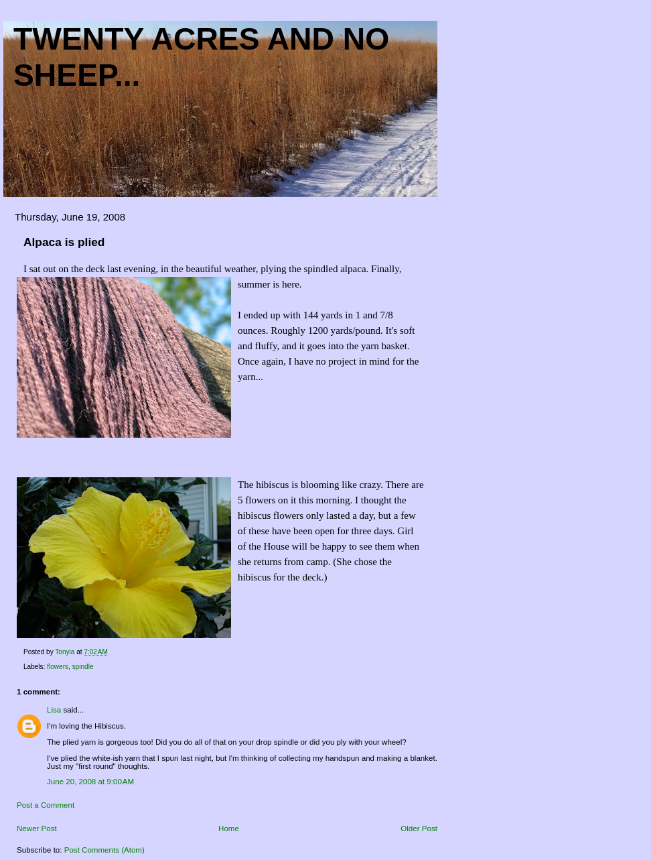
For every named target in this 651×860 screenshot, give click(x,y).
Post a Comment (45, 805)
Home (228, 828)
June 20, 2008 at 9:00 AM (90, 782)
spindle (83, 666)
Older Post (419, 828)
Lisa (54, 710)
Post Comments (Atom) (104, 850)
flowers (57, 666)
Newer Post (37, 828)
